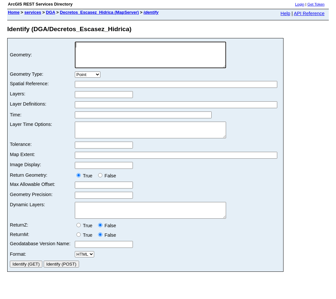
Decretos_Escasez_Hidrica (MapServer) (99, 12)
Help (285, 13)
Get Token (316, 4)
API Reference (309, 13)
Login (299, 4)
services (32, 12)
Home (14, 12)
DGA (50, 12)
